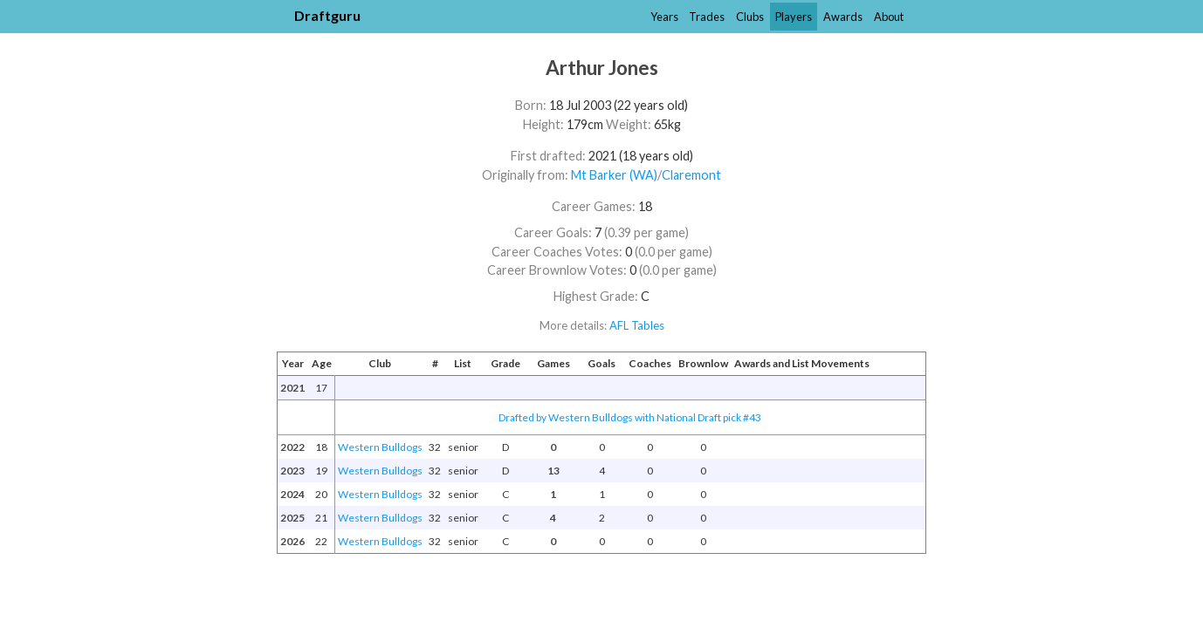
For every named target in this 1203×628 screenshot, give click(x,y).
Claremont (691, 174)
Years (664, 17)
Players (793, 17)
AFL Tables (636, 325)
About (889, 17)
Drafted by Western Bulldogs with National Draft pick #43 (629, 417)
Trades (707, 17)
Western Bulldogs (380, 447)
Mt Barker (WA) (614, 174)
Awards (843, 17)
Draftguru (327, 15)
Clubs (750, 17)
